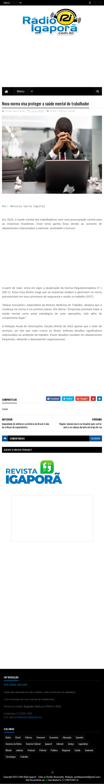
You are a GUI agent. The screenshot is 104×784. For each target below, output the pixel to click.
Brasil (53, 111)
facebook (95, 438)
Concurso (41, 737)
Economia (54, 737)
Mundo (9, 750)
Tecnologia (11, 756)
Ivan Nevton (53, 779)
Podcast (31, 750)
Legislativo (83, 743)
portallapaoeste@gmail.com (28, 717)
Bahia (8, 737)
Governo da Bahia (13, 743)
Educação (67, 737)
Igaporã (48, 743)
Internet (59, 743)
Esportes (79, 737)
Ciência (28, 737)
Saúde (71, 111)
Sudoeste (89, 750)
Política (54, 750)
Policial (42, 750)
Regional (66, 750)
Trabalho (24, 756)
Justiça (71, 743)
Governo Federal (33, 743)
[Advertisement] (52, 64)
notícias (62, 111)
